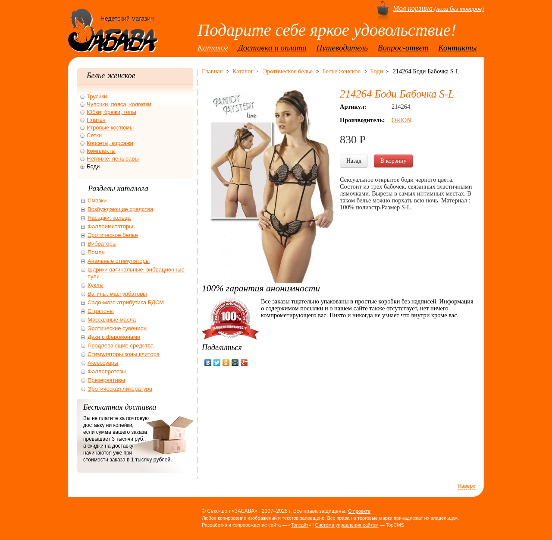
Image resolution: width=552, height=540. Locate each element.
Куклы (96, 285)
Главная (212, 71)
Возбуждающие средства (120, 209)
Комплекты (101, 151)
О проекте (359, 511)
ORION (401, 120)
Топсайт (299, 524)
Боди (376, 71)
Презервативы (106, 380)
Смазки (97, 200)
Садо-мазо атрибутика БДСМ (126, 302)
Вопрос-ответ (403, 47)
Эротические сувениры (117, 328)
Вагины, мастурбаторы (117, 294)
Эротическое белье (288, 71)
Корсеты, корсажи (110, 143)
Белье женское (341, 71)
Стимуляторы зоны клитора (124, 354)
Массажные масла (112, 319)
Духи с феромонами (114, 337)
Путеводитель (342, 47)
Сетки (94, 135)
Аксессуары (103, 363)
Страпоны (101, 311)
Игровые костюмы (110, 127)
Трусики (97, 96)
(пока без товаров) (438, 8)
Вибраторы (102, 243)
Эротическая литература (120, 388)
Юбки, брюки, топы (111, 112)
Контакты (457, 47)
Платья (96, 120)
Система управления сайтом (346, 524)
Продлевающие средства (121, 345)
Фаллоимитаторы (110, 226)
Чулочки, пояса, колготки (119, 104)
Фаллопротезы (107, 371)
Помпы (97, 252)
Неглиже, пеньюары (113, 158)
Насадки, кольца (109, 218)
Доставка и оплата (272, 47)
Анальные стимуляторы (119, 261)
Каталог (213, 47)
